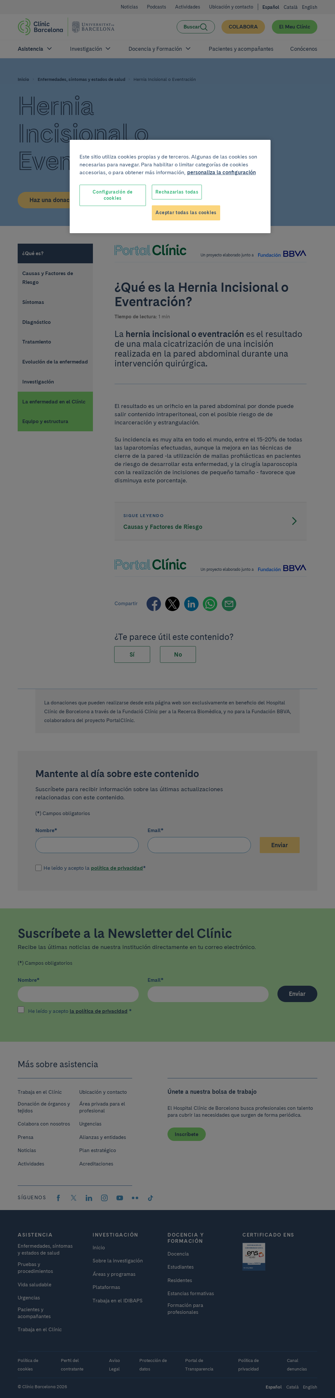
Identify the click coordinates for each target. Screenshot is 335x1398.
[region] (170, 186)
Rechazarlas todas (176, 192)
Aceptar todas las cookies (186, 212)
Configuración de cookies (112, 195)
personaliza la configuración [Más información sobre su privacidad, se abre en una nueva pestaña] (221, 172)
